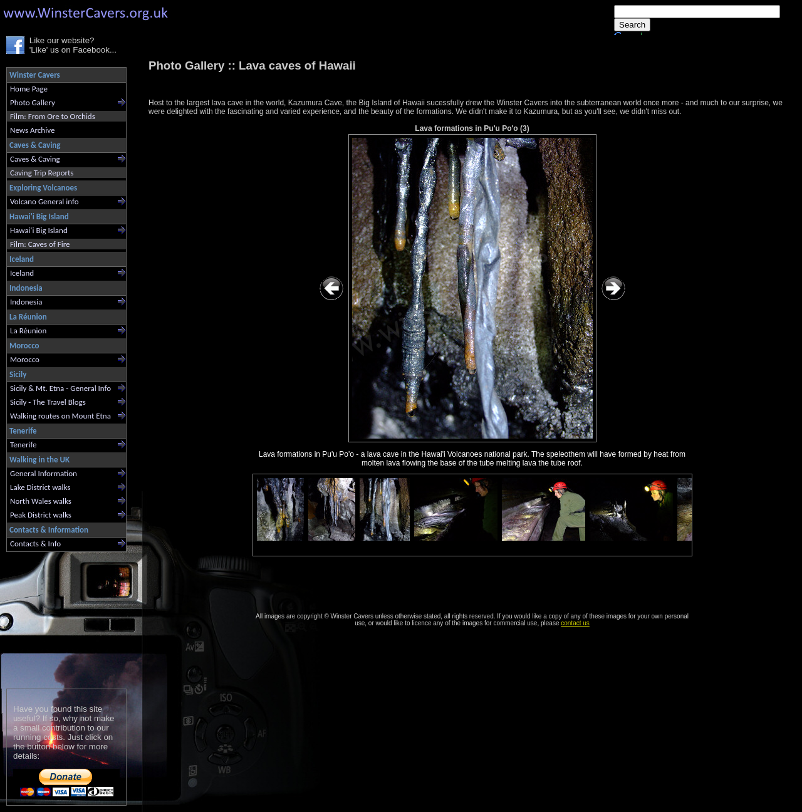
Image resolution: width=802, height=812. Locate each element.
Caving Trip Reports (41, 172)
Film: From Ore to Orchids (52, 116)
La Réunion (28, 330)
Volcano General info (44, 201)
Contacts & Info (35, 543)
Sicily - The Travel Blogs (48, 402)
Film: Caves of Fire (40, 244)
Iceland (22, 273)
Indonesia (26, 301)
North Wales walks (40, 501)
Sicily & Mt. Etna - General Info (60, 388)
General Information (43, 473)
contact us (575, 623)
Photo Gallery (32, 102)
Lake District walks (40, 487)
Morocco (24, 359)
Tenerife (23, 444)
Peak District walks (40, 514)
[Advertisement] (61, 617)
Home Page (29, 88)
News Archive (32, 130)
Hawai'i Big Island (39, 230)
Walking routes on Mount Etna (60, 415)
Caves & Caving (35, 159)
